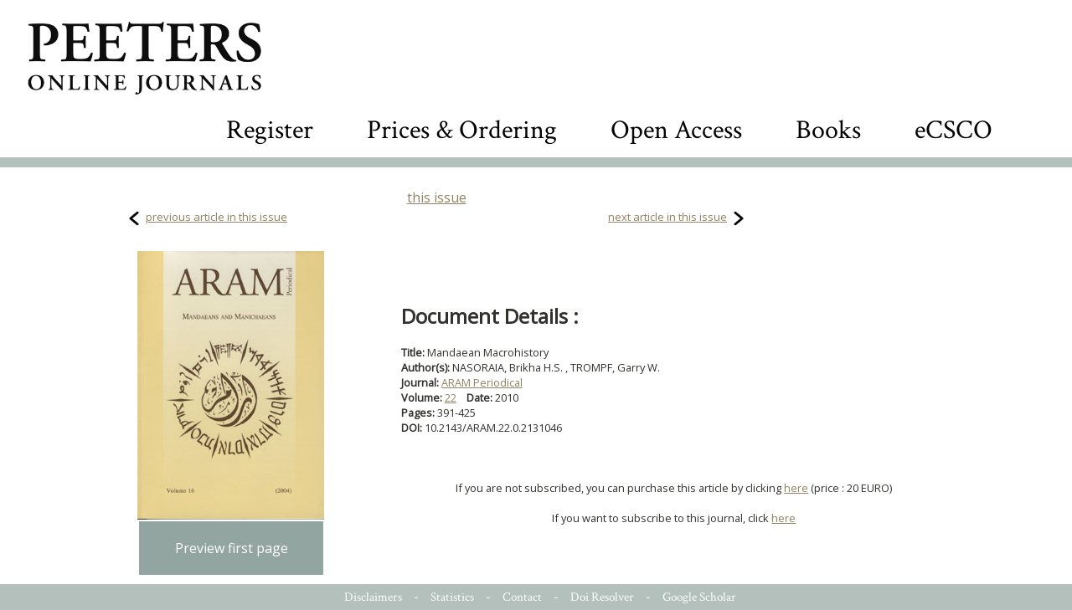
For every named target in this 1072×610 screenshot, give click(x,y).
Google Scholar (699, 597)
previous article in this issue (216, 216)
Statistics (452, 597)
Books (828, 130)
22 (450, 397)
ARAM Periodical (482, 382)
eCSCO (953, 130)
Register (269, 130)
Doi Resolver (602, 597)
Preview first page (231, 548)
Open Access (676, 130)
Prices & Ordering (462, 130)
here (796, 487)
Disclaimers (373, 597)
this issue (436, 197)
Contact (522, 597)
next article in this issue (667, 216)
